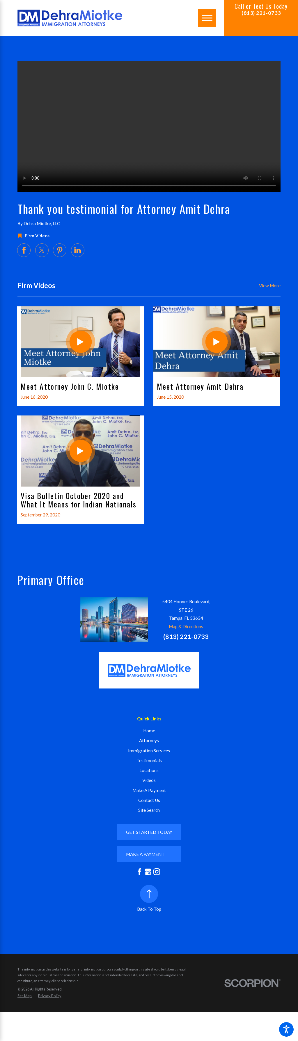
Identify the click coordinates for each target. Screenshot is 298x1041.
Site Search (149, 810)
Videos (149, 780)
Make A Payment (149, 790)
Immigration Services (149, 750)
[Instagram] (156, 871)
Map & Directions (186, 626)
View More (270, 285)
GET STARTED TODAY (149, 832)
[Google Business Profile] (148, 871)
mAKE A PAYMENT (145, 854)
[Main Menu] (207, 18)
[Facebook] (139, 871)
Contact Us (149, 800)
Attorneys (149, 740)
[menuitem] (149, 731)
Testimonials (149, 760)
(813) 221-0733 (261, 13)
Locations (149, 770)
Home (149, 730)
